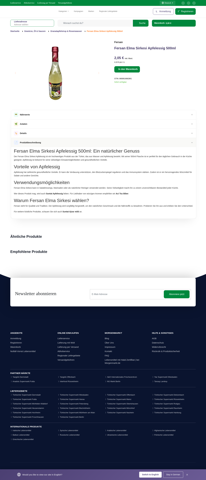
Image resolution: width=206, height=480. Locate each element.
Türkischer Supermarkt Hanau (71, 399)
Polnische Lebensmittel (162, 435)
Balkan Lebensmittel (19, 435)
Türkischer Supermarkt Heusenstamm (27, 408)
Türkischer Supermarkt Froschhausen (27, 417)
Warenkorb (15, 347)
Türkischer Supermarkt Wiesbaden (73, 395)
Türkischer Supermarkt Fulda (23, 399)
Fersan (118, 42)
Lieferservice (15, 3)
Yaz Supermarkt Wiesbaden (164, 377)
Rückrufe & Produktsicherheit (166, 351)
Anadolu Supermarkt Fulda (22, 381)
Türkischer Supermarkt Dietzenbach (168, 395)
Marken (91, 11)
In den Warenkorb (128, 69)
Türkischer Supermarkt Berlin (71, 417)
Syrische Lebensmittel (68, 430)
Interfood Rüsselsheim (68, 381)
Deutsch (166, 2)
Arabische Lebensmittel (115, 430)
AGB (154, 338)
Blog (107, 338)
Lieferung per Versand (46, 3)
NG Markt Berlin (112, 381)
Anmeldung (163, 11)
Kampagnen (78, 11)
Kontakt (108, 351)
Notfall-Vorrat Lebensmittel (23, 351)
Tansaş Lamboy (159, 381)
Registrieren (185, 11)
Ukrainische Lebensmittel (116, 435)
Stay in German (173, 474)
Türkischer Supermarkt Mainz (118, 399)
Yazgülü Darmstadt (19, 377)
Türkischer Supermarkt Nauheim (119, 413)
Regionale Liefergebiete (108, 11)
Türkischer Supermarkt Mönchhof (120, 408)
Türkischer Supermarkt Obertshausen (121, 404)
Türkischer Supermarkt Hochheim (25, 413)
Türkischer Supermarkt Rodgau (166, 404)
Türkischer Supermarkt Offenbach (120, 395)
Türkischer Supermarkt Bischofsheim (74, 408)
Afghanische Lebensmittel (164, 430)
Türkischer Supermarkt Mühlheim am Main (76, 413)
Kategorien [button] (63, 11)
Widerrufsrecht (159, 347)
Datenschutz (158, 342)
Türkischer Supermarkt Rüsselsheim (168, 399)
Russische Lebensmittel (69, 435)
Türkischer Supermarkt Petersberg (73, 404)
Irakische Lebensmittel (20, 430)
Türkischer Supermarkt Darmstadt (25, 395)
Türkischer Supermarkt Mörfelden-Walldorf (29, 404)
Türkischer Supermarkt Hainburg (166, 413)
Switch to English (150, 474)
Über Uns (109, 342)
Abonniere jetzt (176, 294)
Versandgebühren (65, 3)
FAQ (107, 355)
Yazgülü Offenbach (67, 377)
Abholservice (29, 3)
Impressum (110, 347)
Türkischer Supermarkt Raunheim (167, 408)
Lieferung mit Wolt (66, 342)
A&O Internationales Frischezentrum (121, 377)
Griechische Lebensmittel (22, 439)
